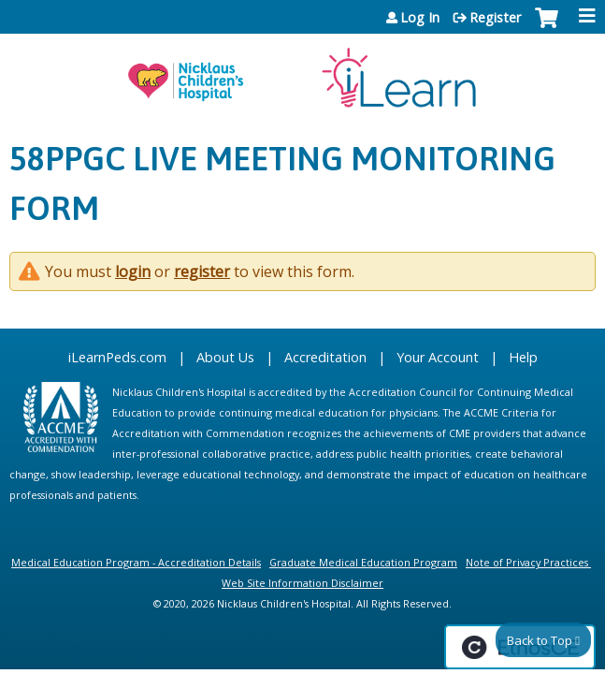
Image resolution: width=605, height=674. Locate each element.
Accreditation (325, 357)
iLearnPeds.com (117, 357)
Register (495, 17)
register (202, 271)
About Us (225, 357)
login (133, 271)
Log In (419, 17)
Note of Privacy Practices (527, 562)
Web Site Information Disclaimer (302, 583)
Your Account (437, 357)
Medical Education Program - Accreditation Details (136, 562)
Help (523, 357)
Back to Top (539, 640)
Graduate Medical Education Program (363, 562)
